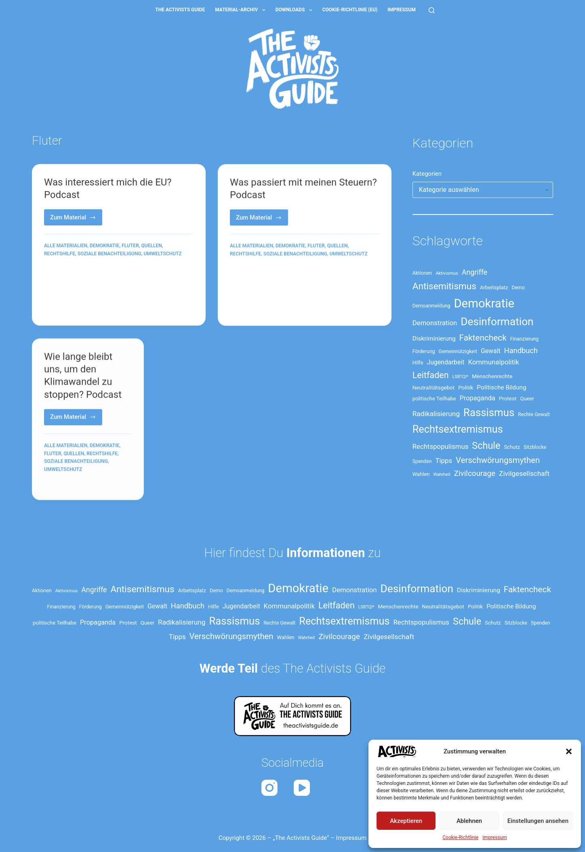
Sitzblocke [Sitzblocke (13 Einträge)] (535, 447)
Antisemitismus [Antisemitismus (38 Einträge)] (444, 286)
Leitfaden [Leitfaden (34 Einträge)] (430, 375)
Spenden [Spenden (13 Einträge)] (422, 461)
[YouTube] (302, 788)
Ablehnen (469, 821)
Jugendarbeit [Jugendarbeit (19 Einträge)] (446, 362)
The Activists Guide (180, 10)
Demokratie (104, 246)
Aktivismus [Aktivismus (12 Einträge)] (447, 273)
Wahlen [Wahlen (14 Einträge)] (421, 474)
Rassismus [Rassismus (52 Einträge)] (488, 412)
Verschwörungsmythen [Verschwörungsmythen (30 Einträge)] (498, 460)
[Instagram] (269, 788)
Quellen (151, 246)
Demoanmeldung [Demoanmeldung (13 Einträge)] (431, 306)
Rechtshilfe (59, 254)
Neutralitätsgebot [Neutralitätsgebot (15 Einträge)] (433, 387)
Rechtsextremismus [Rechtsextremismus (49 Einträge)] (457, 429)
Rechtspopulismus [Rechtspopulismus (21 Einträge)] (440, 446)
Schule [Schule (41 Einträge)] (486, 445)
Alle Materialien (65, 246)
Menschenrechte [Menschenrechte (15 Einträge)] (492, 376)
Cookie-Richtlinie (460, 837)
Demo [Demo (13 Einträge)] (517, 287)
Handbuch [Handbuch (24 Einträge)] (521, 350)
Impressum (494, 837)
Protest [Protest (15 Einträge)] (508, 398)
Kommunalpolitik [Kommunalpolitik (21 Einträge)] (493, 362)
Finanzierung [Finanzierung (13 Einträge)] (524, 339)
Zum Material (76, 220)
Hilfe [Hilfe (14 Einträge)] (417, 363)
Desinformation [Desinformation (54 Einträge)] (497, 322)
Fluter (130, 246)
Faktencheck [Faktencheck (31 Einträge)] (483, 338)
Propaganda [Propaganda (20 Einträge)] (477, 398)
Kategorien (427, 173)
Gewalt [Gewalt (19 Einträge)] (491, 351)
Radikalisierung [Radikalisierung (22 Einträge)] (436, 414)
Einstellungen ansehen (537, 821)
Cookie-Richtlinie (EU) (350, 10)
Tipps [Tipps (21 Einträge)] (444, 461)
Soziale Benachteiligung (109, 254)
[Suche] (432, 10)
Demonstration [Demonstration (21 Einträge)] (434, 323)
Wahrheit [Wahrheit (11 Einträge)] (441, 474)
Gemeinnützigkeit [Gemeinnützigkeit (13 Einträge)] (458, 351)
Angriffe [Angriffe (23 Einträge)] (474, 272)
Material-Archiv (242, 10)
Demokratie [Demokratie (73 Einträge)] (484, 303)
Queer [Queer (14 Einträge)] (527, 398)
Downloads (296, 10)
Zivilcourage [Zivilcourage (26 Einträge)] (474, 473)
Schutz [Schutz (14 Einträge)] (512, 447)
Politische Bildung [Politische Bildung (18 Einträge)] (501, 387)
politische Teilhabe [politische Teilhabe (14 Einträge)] (434, 398)
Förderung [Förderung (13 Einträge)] (423, 351)
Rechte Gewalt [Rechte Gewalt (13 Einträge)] (534, 414)
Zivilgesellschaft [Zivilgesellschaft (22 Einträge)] (524, 473)
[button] (569, 751)
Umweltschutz (162, 254)
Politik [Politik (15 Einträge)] (465, 387)
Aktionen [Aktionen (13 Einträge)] (422, 273)
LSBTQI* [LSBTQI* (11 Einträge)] (460, 376)
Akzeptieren (406, 821)
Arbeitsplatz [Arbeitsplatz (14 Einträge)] (494, 287)
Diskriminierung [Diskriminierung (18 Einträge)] (434, 338)
